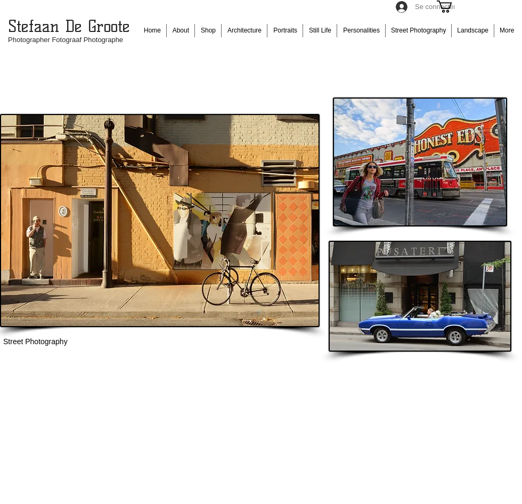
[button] (452, 7)
